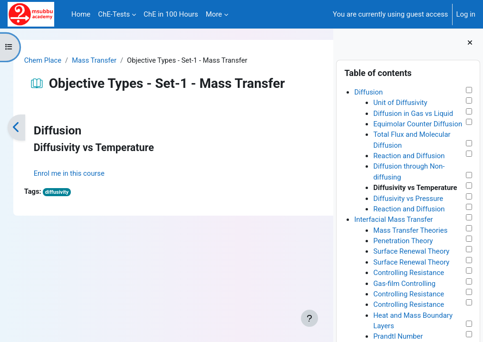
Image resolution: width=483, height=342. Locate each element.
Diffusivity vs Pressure (408, 198)
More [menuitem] (214, 14)
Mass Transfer (104, 60)
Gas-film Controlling (404, 283)
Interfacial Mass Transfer (393, 219)
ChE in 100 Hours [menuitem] (171, 14)
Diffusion (368, 92)
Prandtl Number (398, 336)
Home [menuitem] (80, 14)
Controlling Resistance (408, 272)
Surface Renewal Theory (411, 251)
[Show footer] (309, 318)
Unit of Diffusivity (400, 102)
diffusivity (67, 193)
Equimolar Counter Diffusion (417, 124)
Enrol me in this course (79, 173)
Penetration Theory (403, 241)
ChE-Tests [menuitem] (114, 14)
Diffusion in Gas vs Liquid (413, 113)
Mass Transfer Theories (410, 230)
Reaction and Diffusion (408, 156)
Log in (465, 14)
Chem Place (52, 60)
